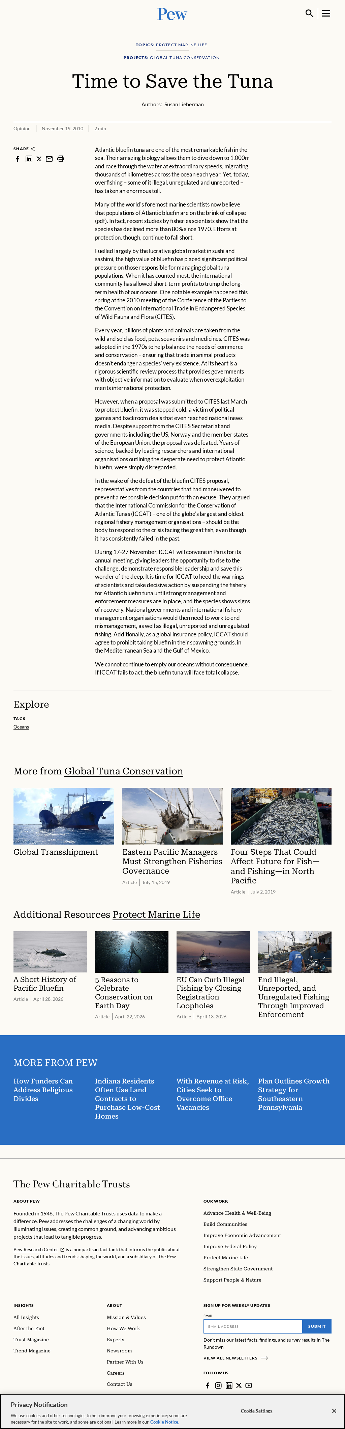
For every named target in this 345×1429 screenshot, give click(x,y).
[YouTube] (249, 1385)
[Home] (71, 1184)
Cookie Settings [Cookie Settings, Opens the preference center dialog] (257, 1412)
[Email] (253, 1326)
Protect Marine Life (156, 914)
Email (208, 1315)
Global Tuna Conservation (123, 771)
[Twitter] (239, 1385)
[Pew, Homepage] (172, 13)
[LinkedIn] (229, 1385)
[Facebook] (207, 1385)
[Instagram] (218, 1385)
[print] (61, 159)
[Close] (334, 1412)
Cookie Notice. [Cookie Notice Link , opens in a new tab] (164, 1423)
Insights (23, 1305)
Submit (317, 1326)
